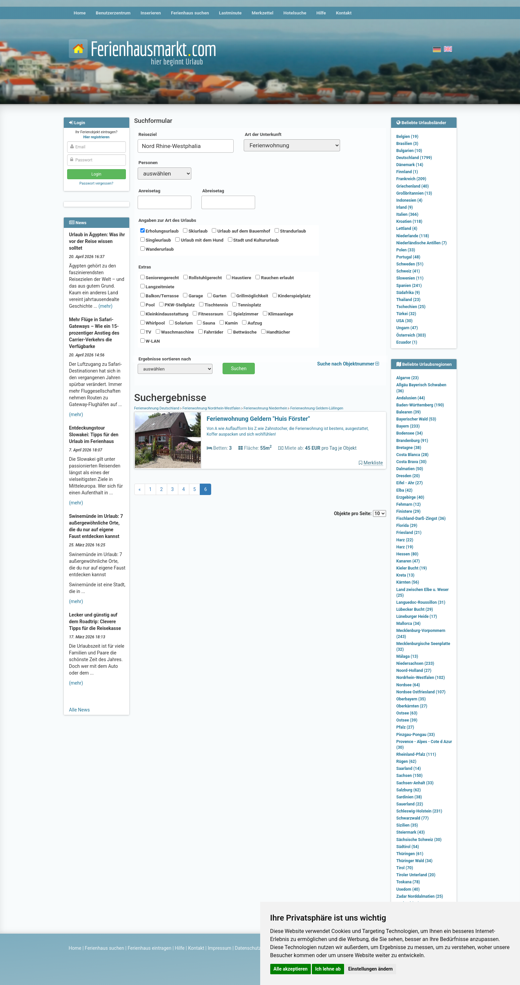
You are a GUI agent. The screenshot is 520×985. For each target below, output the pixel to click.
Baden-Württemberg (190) (420, 405)
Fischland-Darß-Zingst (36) (421, 518)
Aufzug (252, 323)
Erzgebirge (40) (410, 497)
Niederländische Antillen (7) (421, 243)
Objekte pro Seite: (360, 513)
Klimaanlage (278, 313)
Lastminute (230, 12)
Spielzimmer (243, 313)
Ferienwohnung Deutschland (157, 408)
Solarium (181, 323)
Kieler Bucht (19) (411, 568)
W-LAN (150, 341)
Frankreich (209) (411, 179)
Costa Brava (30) (411, 461)
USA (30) (404, 320)
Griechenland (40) (412, 186)
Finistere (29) (408, 511)
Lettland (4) (406, 228)
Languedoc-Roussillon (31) (420, 602)
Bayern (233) (408, 426)
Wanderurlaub (157, 249)
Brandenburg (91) (412, 440)
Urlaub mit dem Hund (199, 240)
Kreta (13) (405, 575)
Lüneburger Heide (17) (416, 616)
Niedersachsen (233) (415, 663)
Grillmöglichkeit (249, 295)
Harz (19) (405, 547)
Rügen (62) (406, 761)
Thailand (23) (408, 299)
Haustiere (238, 277)
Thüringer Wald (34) (414, 860)
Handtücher (275, 332)
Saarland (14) (408, 768)
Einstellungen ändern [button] (370, 969)
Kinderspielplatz (292, 295)
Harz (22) (405, 540)
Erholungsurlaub (159, 231)
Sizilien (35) (407, 825)
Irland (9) (404, 207)
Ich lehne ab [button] (328, 969)
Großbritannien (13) (414, 193)
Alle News (79, 709)
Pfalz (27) (405, 727)
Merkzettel (263, 12)
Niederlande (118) (412, 236)
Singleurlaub (155, 240)
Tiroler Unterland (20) (415, 875)
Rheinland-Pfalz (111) (416, 754)
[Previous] (139, 489)
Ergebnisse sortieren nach (165, 358)
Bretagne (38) (408, 447)
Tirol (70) (404, 868)
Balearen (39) (408, 412)
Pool (147, 304)
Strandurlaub (290, 231)
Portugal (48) (408, 257)
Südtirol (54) (407, 846)
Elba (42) (404, 490)
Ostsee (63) (407, 713)
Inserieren (151, 12)
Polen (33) (405, 250)
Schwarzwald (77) (412, 818)
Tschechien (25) (411, 306)
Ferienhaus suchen (190, 12)
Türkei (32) (406, 313)
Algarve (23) (407, 378)
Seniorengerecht (159, 277)
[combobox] (186, 146)
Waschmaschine (175, 332)
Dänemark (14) (409, 164)
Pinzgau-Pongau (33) (415, 734)
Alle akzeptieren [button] (291, 969)
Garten (217, 295)
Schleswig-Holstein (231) (419, 811)
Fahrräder (210, 332)
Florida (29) (406, 525)
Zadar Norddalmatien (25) (419, 896)
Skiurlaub (195, 231)
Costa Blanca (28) (412, 454)
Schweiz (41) (408, 271)
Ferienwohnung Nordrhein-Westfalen (211, 408)
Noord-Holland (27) (413, 670)
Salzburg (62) (408, 790)
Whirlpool (152, 323)
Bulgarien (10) (409, 150)
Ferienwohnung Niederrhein (265, 408)
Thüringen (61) (409, 853)
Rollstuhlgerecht (202, 277)
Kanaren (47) (408, 561)
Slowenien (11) (410, 278)
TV (145, 332)
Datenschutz (248, 948)
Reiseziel (148, 134)
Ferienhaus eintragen (149, 948)
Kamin (229, 323)
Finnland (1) (407, 171)
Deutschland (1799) (414, 157)
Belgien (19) (407, 136)
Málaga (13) (407, 656)
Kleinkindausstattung (164, 313)
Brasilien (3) (407, 143)
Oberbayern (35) (411, 699)
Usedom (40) (408, 889)
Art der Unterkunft (263, 134)
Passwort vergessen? (96, 183)
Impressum (219, 948)
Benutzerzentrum (113, 12)
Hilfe (321, 12)
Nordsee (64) (408, 685)
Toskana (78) (408, 882)
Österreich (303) (411, 335)
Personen (148, 162)
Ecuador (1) (406, 342)
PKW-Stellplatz (177, 304)
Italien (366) (407, 214)
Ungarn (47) (407, 328)
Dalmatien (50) (409, 468)
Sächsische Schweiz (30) (419, 839)
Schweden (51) (410, 264)
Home (80, 12)
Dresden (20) (408, 476)
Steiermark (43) (410, 832)
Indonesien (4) (409, 200)
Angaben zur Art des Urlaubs (167, 220)
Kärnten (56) (407, 582)
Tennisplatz (246, 304)
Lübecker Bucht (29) (414, 609)
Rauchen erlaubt (274, 277)
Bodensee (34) (409, 433)
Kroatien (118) (409, 221)
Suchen (238, 368)
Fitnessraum (208, 313)
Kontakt (344, 12)
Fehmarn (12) (408, 504)
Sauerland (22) (409, 804)
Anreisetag (149, 190)
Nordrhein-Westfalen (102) (420, 677)
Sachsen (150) (409, 775)
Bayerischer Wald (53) (416, 419)
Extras (145, 266)
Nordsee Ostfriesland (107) (421, 692)
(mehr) (105, 306)
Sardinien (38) (409, 797)
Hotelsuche (294, 12)
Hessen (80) (407, 554)
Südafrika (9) (408, 292)
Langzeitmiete (157, 286)
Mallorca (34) (408, 623)
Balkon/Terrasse (159, 295)
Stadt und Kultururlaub (253, 240)
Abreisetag (213, 190)
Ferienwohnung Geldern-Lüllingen (316, 408)
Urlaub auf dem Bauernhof (241, 231)
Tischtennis (213, 304)
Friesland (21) (409, 532)
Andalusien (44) (410, 398)
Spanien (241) (409, 285)
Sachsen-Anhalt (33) (415, 783)
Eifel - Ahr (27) (409, 483)
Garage (193, 295)
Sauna (206, 323)
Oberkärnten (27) (411, 706)
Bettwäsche (242, 332)
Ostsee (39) (407, 720)
